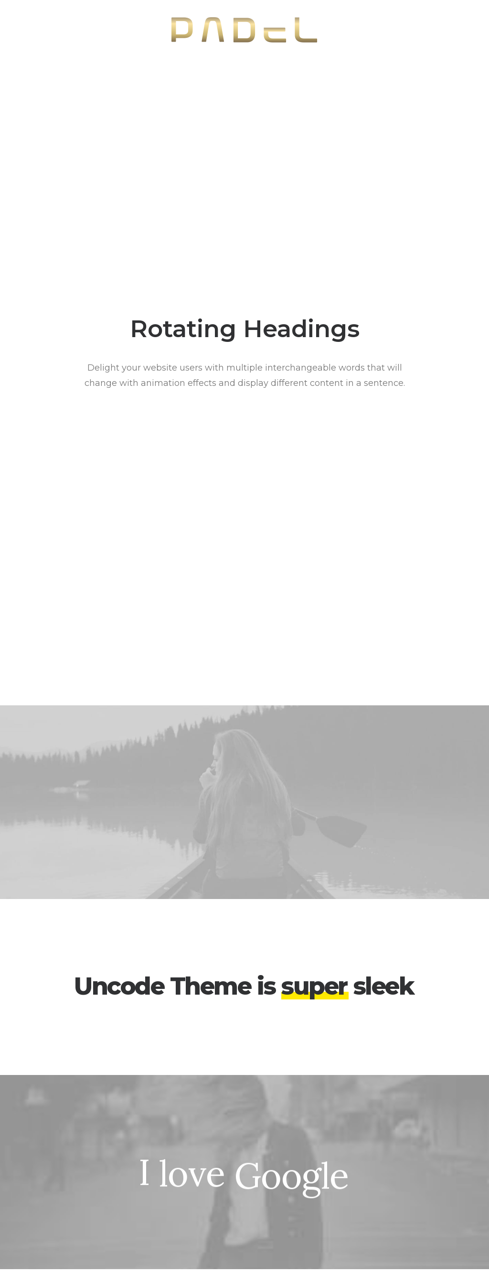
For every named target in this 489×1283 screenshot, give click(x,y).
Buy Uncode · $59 (423, 1022)
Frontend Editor (163, 1135)
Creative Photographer (57, 1135)
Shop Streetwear (46, 1173)
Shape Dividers (161, 1223)
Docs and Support (300, 1135)
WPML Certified (163, 1235)
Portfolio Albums (45, 1211)
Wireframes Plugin (167, 1160)
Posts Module (159, 1173)
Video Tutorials (292, 1183)
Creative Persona (46, 1160)
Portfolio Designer (48, 1148)
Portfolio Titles (41, 1185)
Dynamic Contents (168, 1198)
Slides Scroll (155, 1211)
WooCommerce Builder (178, 1148)
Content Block (160, 1185)
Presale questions (299, 1232)
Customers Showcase (425, 1196)
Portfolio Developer (51, 1198)
